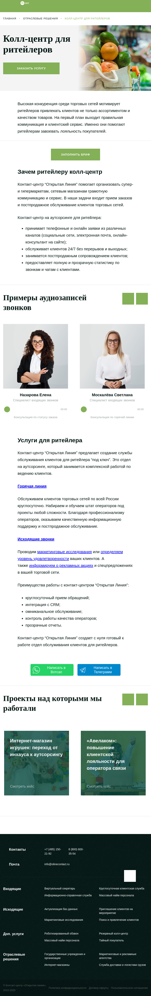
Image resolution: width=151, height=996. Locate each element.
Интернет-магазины (57, 964)
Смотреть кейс (25, 786)
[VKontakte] (144, 850)
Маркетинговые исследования (63, 919)
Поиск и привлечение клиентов (119, 919)
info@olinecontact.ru (57, 864)
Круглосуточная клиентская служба (121, 888)
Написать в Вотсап (49, 670)
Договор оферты (99, 987)
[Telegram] (125, 850)
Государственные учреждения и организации (64, 956)
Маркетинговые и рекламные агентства (117, 956)
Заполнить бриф (75, 154)
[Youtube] (135, 850)
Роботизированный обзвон (61, 933)
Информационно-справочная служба (68, 895)
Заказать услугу (31, 68)
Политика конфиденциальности (68, 987)
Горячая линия (32, 486)
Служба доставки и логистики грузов (122, 964)
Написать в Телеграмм (95, 670)
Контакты (14, 849)
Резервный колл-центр (113, 933)
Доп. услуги (13, 934)
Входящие (12, 889)
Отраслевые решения (40, 18)
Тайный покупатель (111, 940)
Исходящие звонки (36, 539)
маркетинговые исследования (64, 552)
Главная (9, 18)
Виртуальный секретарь (59, 888)
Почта (11, 864)
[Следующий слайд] (142, 299)
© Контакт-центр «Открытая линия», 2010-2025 (24, 988)
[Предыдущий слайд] (128, 299)
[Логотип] (16, 6)
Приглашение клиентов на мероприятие (116, 911)
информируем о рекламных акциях (61, 565)
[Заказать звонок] (131, 6)
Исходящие (13, 909)
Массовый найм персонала (116, 895)
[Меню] (144, 6)
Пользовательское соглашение (129, 987)
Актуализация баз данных (60, 909)
